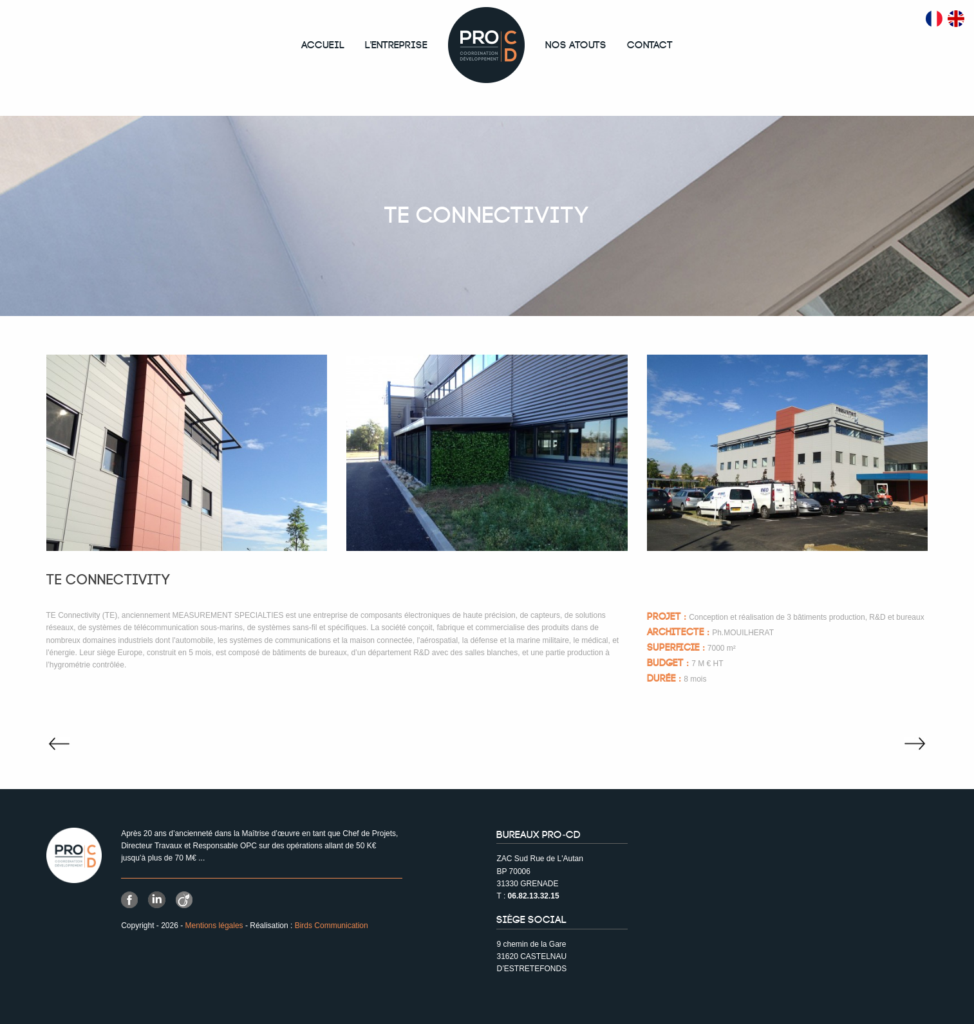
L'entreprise (396, 45)
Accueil (322, 45)
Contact (650, 45)
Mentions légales (214, 925)
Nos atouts (575, 45)
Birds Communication (331, 925)
